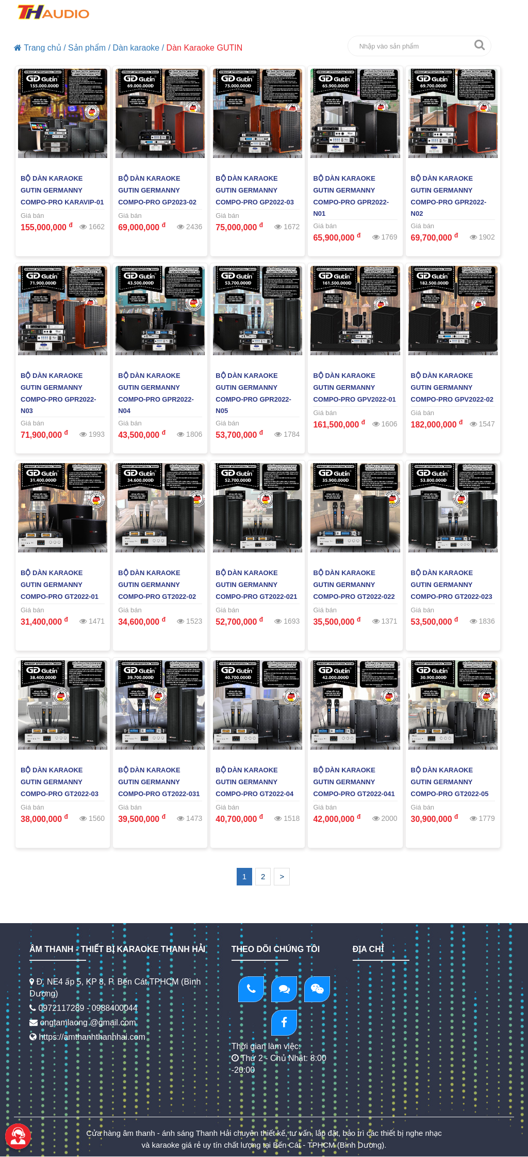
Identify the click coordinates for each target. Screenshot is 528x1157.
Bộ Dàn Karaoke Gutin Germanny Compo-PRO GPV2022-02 (452, 387)
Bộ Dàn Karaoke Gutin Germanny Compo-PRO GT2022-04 (254, 782)
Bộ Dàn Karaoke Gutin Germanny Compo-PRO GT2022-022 (353, 584)
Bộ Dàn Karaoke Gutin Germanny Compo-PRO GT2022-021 (256, 584)
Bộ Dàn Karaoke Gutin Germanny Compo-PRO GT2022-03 (59, 782)
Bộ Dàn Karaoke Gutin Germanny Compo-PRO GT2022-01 (59, 584)
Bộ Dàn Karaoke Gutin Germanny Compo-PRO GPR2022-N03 (58, 393)
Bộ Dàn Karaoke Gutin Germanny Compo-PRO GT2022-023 (451, 584)
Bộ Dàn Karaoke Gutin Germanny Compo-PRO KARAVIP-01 (62, 190)
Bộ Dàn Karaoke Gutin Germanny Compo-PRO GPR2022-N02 (449, 196)
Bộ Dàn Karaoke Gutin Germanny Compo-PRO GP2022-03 (255, 190)
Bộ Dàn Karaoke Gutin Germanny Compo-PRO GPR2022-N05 (253, 393)
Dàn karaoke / (138, 47)
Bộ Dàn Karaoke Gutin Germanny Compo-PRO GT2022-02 (157, 584)
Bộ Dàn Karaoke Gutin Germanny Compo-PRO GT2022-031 (159, 782)
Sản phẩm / (89, 47)
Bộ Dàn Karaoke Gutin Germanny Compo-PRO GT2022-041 (353, 782)
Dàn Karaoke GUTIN (205, 47)
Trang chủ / (40, 47)
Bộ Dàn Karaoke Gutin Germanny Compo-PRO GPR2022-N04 (156, 393)
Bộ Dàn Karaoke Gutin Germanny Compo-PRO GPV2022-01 (354, 387)
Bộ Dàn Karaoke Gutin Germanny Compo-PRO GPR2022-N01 (351, 196)
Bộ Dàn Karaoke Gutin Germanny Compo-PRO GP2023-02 (157, 190)
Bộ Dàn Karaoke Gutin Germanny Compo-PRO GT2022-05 (450, 782)
